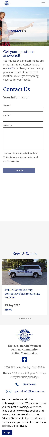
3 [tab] (24, 318)
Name (7, 105)
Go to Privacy (19, 425)
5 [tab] (28, 318)
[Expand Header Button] (43, 3)
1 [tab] (19, 318)
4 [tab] (26, 318)
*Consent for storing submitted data (20, 153)
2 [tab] (22, 318)
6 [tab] (30, 318)
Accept (7, 432)
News (8, 309)
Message (7, 125)
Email (7, 115)
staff (10, 68)
